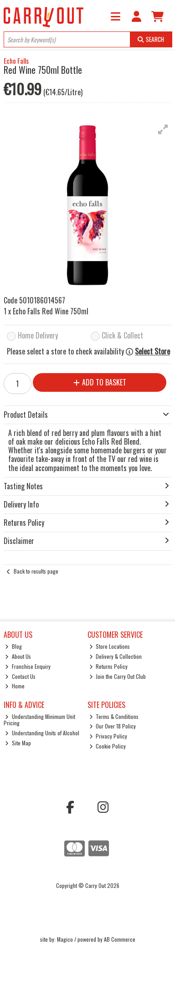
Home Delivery (38, 336)
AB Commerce (119, 939)
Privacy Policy (108, 736)
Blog (13, 646)
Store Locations (109, 646)
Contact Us (20, 676)
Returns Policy (108, 666)
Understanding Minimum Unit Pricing (40, 720)
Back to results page (36, 571)
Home (15, 686)
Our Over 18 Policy (112, 726)
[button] (163, 129)
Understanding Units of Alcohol (42, 733)
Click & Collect (122, 336)
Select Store (152, 351)
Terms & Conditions (114, 716)
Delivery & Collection (115, 656)
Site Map (18, 743)
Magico (65, 939)
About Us (18, 656)
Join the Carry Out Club (117, 676)
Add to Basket (99, 382)
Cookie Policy (107, 746)
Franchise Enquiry (28, 666)
